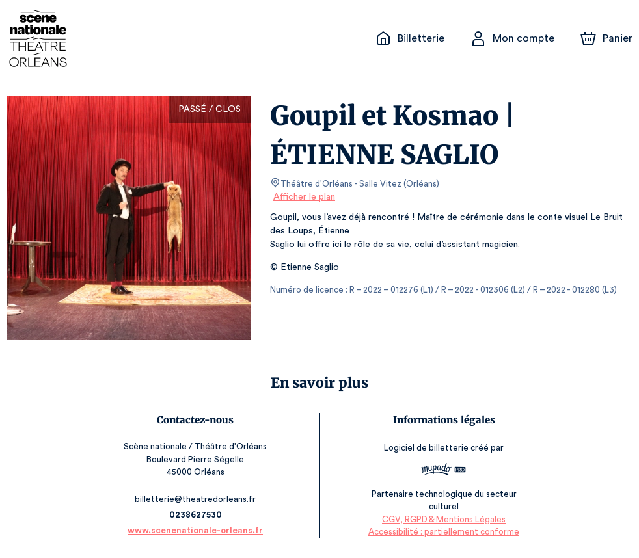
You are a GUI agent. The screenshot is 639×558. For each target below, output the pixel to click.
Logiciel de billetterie (425, 448)
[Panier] (606, 38)
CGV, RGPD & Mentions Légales (442, 519)
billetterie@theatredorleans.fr (197, 499)
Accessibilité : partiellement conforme (442, 532)
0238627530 (197, 515)
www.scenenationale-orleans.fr (197, 530)
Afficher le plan (303, 197)
